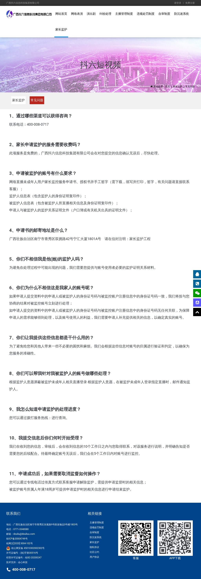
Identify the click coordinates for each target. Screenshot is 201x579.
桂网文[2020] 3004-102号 (19, 543)
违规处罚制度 (145, 14)
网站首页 (61, 14)
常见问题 (37, 100)
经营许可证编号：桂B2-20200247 (24, 557)
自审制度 (164, 14)
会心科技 (22, 562)
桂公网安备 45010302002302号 (25, 548)
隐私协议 (94, 547)
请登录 (177, 3)
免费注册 (190, 3)
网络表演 (77, 14)
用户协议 (94, 557)
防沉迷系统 (181, 14)
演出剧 (91, 14)
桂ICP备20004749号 (17, 538)
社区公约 (94, 552)
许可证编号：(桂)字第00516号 (22, 552)
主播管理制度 (124, 14)
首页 (167, 86)
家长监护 (61, 29)
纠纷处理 (105, 14)
